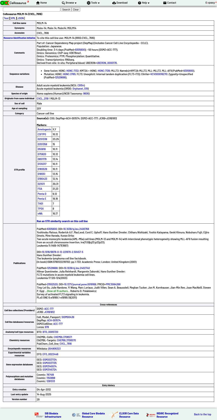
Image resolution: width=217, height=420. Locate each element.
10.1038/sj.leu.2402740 (77, 268)
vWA (40, 213)
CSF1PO (42, 134)
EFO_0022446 (50, 354)
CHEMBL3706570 (66, 340)
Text (6, 18)
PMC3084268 (113, 284)
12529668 (60, 77)
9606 (86, 93)
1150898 (50, 377)
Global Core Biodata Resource (93, 414)
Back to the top (202, 414)
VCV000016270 (159, 74)
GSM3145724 (50, 369)
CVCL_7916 (65, 343)
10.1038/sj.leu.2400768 (76, 228)
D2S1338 (42, 139)
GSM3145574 (50, 366)
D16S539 (42, 169)
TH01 (40, 203)
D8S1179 (42, 159)
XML (13, 18)
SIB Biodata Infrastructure (53, 414)
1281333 (50, 381)
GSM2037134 (50, 359)
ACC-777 (49, 308)
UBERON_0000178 (107, 62)
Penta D (42, 193)
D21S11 (41, 183)
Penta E (42, 198)
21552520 (52, 284)
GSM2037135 (50, 362)
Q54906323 (54, 348)
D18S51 (41, 173)
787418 (50, 374)
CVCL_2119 (43, 98)
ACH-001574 (54, 320)
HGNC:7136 (104, 70)
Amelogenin (44, 129)
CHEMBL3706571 (63, 337)
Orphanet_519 (80, 88)
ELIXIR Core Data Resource (129, 414)
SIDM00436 (68, 317)
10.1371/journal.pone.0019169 (80, 284)
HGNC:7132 (72, 70)
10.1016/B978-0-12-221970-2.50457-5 (62, 251)
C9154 (80, 85)
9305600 (80, 49)
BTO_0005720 (50, 331)
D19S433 (42, 178)
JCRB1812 (49, 312)
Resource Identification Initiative (19, 37)
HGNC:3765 (69, 74)
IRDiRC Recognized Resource (167, 414)
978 (47, 327)
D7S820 (42, 154)
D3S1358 (42, 144)
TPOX (41, 208)
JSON (21, 18)
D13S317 (42, 163)
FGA (40, 188)
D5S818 (42, 149)
